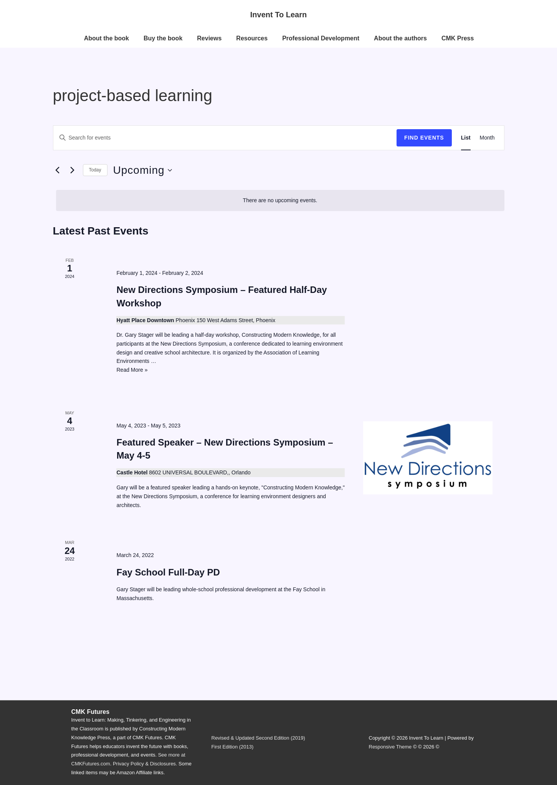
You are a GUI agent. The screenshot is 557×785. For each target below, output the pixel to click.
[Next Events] (72, 170)
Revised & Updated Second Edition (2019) (258, 738)
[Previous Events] (57, 170)
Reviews (209, 38)
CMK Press (457, 38)
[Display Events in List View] (466, 138)
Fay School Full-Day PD (168, 572)
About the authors (400, 38)
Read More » (131, 370)
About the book (106, 38)
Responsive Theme (390, 747)
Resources (252, 38)
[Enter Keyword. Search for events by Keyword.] (225, 138)
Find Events (424, 138)
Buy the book (163, 38)
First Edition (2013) (233, 747)
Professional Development (320, 38)
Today (95, 170)
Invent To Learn (278, 14)
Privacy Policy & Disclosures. (145, 764)
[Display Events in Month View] (487, 138)
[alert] (280, 200)
